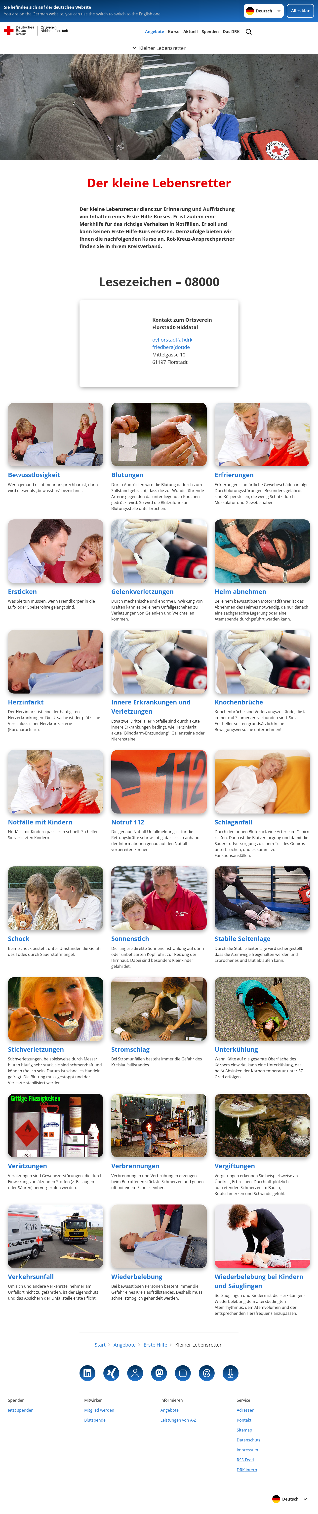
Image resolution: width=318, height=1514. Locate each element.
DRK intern (247, 1470)
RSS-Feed (245, 1460)
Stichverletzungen (36, 1049)
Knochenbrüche (239, 702)
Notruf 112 (127, 822)
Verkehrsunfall (31, 1276)
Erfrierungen (234, 474)
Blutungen (127, 474)
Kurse (173, 31)
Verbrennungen (135, 1166)
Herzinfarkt (26, 702)
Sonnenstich (130, 938)
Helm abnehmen (240, 591)
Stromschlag (130, 1049)
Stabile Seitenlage (243, 938)
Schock (19, 938)
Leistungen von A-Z (178, 1420)
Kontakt (244, 1420)
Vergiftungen (235, 1166)
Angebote (154, 31)
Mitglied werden (99, 1410)
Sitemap (244, 1430)
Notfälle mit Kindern (40, 822)
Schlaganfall (233, 822)
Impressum (247, 1450)
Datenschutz (249, 1440)
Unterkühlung (236, 1049)
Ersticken (22, 591)
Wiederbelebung (136, 1276)
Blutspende (95, 1420)
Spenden (210, 31)
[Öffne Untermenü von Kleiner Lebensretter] (159, 48)
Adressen (245, 1410)
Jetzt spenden (21, 1410)
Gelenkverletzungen (142, 591)
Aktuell (190, 31)
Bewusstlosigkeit (34, 474)
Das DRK (231, 31)
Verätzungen (27, 1166)
